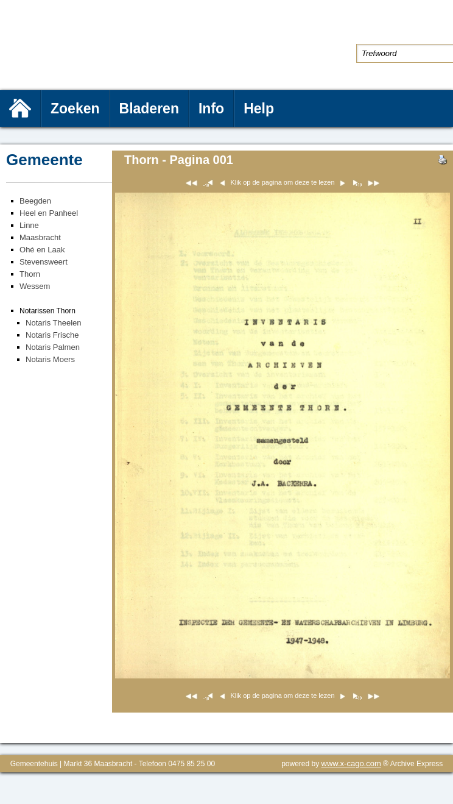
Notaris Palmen (53, 347)
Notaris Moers (50, 359)
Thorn (29, 274)
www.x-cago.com (351, 763)
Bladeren (149, 108)
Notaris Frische (52, 335)
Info (211, 108)
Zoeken (75, 108)
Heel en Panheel (48, 213)
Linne (29, 225)
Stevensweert (43, 261)
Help (259, 108)
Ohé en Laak (42, 249)
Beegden (35, 200)
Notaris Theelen (54, 322)
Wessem (34, 286)
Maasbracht (40, 237)
